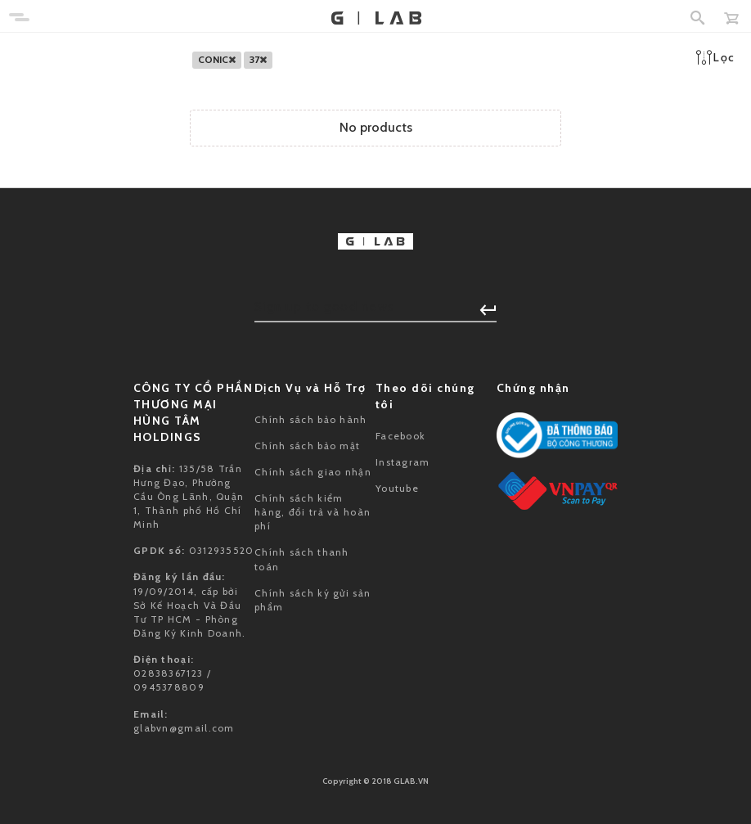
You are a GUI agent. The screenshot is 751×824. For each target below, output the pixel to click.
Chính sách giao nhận (312, 472)
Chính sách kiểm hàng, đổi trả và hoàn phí (312, 512)
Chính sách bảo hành (310, 419)
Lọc (715, 57)
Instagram (403, 462)
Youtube (397, 488)
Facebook (400, 436)
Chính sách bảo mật (307, 445)
